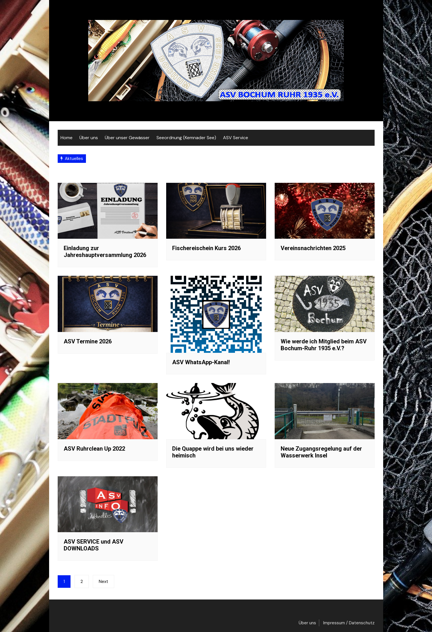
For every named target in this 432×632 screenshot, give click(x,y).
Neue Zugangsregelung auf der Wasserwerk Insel (321, 452)
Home (67, 138)
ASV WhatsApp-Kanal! (201, 362)
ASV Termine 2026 (88, 341)
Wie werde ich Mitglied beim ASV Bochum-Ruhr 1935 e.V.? (324, 345)
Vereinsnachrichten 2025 (313, 248)
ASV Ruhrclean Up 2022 (94, 448)
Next (103, 581)
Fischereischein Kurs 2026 (206, 248)
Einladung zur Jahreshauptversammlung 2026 (105, 251)
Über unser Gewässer (127, 138)
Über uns (88, 138)
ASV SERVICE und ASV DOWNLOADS (93, 545)
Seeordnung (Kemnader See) (186, 138)
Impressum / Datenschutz (349, 623)
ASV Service (235, 138)
